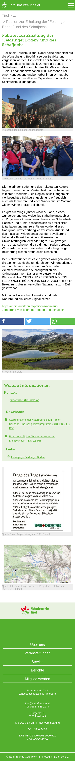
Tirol (5, 15)
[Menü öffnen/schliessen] (71, 5)
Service (37, 662)
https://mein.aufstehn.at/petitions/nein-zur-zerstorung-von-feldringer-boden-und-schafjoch (33, 307)
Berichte (37, 670)
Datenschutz (61, 756)
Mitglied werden (37, 679)
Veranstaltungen (37, 653)
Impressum (45, 756)
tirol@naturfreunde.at (24, 400)
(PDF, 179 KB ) (39, 424)
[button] (12, 321)
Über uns (37, 645)
